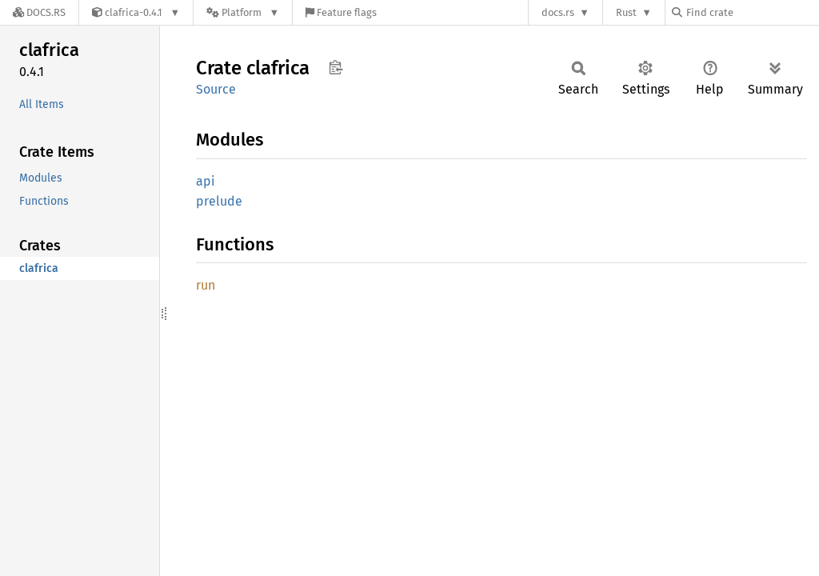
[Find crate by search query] (752, 12)
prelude (219, 201)
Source (216, 89)
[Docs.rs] (39, 12)
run (205, 285)
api (205, 181)
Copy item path (335, 67)
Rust (626, 12)
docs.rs (557, 12)
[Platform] (243, 12)
